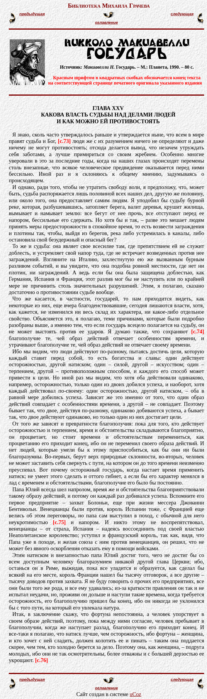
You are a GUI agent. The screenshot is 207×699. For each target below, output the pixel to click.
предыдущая (32, 14)
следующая (182, 14)
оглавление (106, 22)
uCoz (135, 694)
